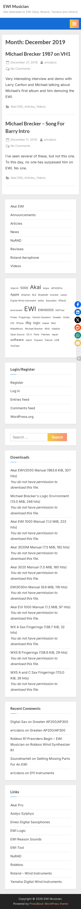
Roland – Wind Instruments (31, 873)
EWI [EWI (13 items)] (30, 309)
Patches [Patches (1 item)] (45, 334)
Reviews (17, 249)
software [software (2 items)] (17, 340)
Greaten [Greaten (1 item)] (57, 317)
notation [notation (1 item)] (56, 328)
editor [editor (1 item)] (41, 300)
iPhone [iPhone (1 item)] (20, 323)
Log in (15, 391)
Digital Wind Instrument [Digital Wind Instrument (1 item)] (23, 300)
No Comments (20, 68)
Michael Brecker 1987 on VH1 (37, 54)
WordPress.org (21, 417)
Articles (29, 106)
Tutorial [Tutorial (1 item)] (48, 340)
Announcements (23, 215)
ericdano (50, 62)
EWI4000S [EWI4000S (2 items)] (46, 310)
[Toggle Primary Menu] (74, 24)
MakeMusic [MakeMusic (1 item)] (16, 328)
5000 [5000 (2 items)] (24, 288)
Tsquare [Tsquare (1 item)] (38, 340)
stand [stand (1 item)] (29, 340)
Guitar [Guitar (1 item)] (66, 317)
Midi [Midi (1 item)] (47, 328)
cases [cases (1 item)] (63, 294)
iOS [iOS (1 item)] (12, 323)
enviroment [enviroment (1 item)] (16, 310)
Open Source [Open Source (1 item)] (17, 334)
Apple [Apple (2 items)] (14, 294)
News (14, 232)
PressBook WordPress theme (49, 903)
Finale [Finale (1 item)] (13, 317)
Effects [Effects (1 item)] (62, 300)
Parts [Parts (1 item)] (36, 334)
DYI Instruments (42, 773)
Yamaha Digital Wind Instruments (36, 882)
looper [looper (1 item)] (45, 323)
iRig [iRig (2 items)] (28, 323)
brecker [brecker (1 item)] (54, 294)
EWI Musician (16, 6)
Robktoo (16, 865)
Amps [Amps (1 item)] (46, 288)
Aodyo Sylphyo (22, 813)
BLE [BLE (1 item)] (34, 294)
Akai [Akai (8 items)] (35, 287)
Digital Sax (18, 722)
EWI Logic (18, 831)
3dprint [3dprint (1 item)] (14, 288)
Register (16, 383)
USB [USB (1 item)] (56, 340)
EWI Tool (17, 848)
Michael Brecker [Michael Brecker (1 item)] (34, 328)
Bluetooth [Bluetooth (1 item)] (43, 294)
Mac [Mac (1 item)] (53, 323)
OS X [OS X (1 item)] (29, 334)
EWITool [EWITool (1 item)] (60, 310)
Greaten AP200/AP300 (50, 722)
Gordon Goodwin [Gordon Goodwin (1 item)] (41, 317)
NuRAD (15, 240)
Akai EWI (17, 106)
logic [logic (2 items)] (36, 323)
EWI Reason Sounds (25, 839)
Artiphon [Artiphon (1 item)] (25, 294)
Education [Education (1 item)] (51, 300)
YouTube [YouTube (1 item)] (14, 346)
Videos (41, 106)
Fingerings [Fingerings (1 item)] (24, 317)
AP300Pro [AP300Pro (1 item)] (56, 288)
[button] (78, 304)
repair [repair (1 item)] (55, 334)
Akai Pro (16, 805)
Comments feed (22, 408)
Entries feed (19, 399)
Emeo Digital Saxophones (30, 822)
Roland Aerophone (24, 258)
